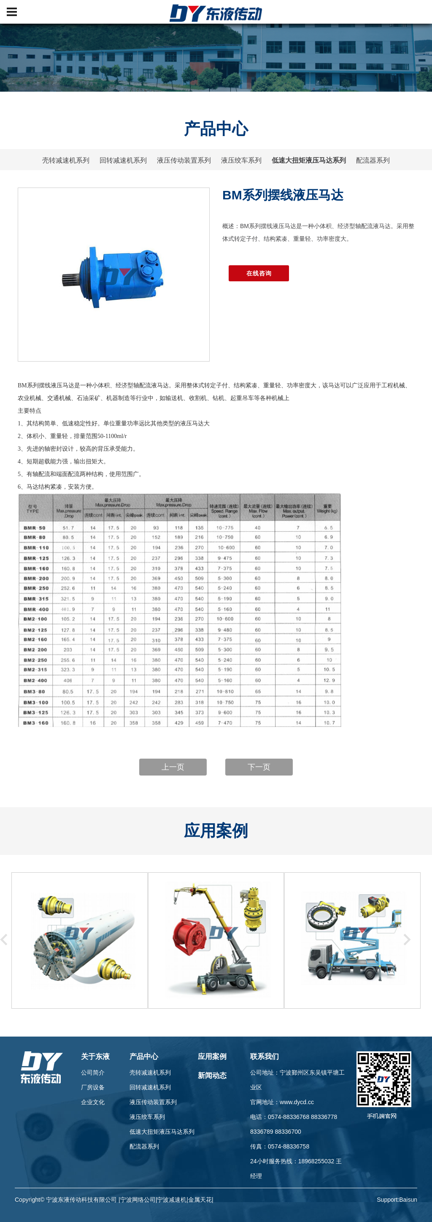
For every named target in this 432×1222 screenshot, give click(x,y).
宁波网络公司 (138, 1199)
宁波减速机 (171, 1199)
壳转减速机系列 (65, 160)
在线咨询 (258, 273)
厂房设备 (93, 1087)
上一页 (173, 767)
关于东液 (95, 1057)
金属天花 (200, 1199)
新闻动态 (212, 1076)
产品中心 (144, 1057)
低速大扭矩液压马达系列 (309, 160)
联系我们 (264, 1057)
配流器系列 (373, 160)
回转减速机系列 (123, 160)
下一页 (259, 767)
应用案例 (212, 1057)
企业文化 (93, 1102)
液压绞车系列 (241, 160)
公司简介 (93, 1072)
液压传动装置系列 (184, 160)
